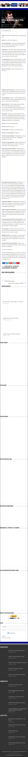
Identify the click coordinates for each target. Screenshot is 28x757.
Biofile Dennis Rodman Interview (15, 283)
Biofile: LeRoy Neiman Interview (17, 674)
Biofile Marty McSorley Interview (17, 725)
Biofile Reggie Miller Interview (16, 690)
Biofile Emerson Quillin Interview (11, 334)
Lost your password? (6, 637)
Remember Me (11, 633)
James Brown (21, 107)
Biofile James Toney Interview (16, 696)
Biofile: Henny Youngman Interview (18, 662)
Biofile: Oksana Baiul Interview (16, 656)
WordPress (9, 751)
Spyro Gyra (14, 268)
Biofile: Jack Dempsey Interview (17, 650)
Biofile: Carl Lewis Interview (16, 668)
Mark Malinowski (5, 24)
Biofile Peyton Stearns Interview (17, 737)
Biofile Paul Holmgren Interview (17, 702)
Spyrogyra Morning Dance (7, 249)
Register (3, 636)
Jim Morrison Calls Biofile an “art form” (13, 301)
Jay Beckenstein (8, 266)
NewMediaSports (22, 751)
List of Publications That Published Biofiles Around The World (17, 709)
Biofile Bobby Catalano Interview (17, 743)
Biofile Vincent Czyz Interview (10, 318)
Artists (7, 18)
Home (3, 18)
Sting (6, 107)
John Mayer (9, 107)
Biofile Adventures (13, 731)
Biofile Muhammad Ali (12, 281)
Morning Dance (6, 268)
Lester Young (14, 54)
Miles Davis (7, 54)
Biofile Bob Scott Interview (15, 684)
